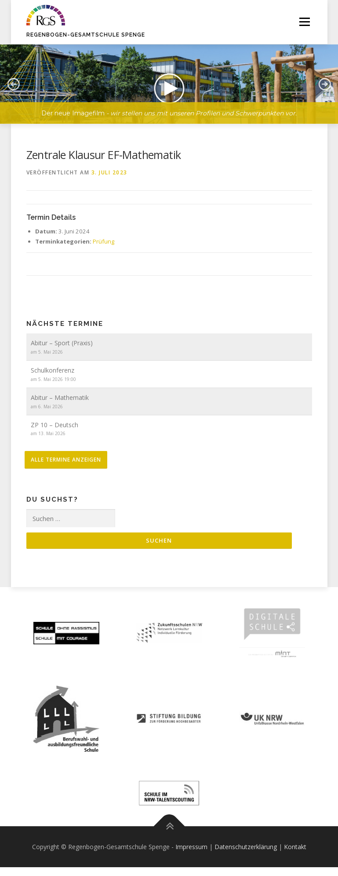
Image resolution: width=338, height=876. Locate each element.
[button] (13, 84)
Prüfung (103, 241)
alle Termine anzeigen (66, 459)
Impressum (191, 847)
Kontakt (295, 847)
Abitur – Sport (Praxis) (62, 343)
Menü (304, 22)
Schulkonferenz (52, 370)
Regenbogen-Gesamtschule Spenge (85, 35)
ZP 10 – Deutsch (54, 425)
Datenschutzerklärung (245, 847)
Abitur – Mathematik (60, 397)
